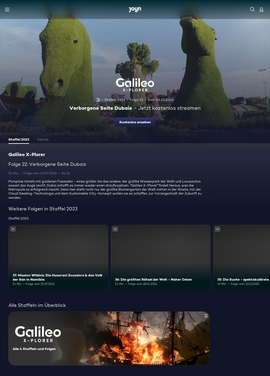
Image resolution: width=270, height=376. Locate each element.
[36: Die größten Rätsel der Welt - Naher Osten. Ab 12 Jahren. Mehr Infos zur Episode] (161, 257)
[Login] (261, 9)
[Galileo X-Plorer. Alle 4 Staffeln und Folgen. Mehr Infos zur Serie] (109, 338)
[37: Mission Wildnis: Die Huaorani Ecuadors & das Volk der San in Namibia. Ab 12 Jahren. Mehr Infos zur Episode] (58, 257)
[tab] (19, 140)
